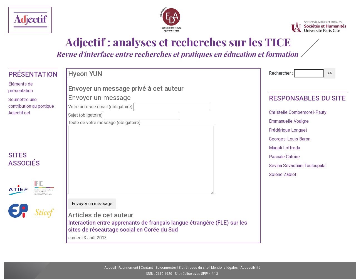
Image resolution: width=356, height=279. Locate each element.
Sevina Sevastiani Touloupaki (297, 165)
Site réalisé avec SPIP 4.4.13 (196, 274)
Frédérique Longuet (288, 130)
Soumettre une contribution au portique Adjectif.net (31, 106)
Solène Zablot (282, 174)
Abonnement (128, 268)
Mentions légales (224, 268)
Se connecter (165, 268)
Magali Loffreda (284, 147)
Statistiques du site (194, 268)
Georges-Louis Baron (289, 139)
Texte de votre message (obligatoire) (104, 122)
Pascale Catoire (284, 156)
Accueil (110, 268)
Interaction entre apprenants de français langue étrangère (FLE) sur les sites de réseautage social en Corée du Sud (157, 226)
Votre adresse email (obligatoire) (100, 106)
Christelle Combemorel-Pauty (298, 112)
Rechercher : (281, 73)
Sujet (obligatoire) (85, 115)
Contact (147, 268)
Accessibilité (250, 268)
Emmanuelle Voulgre (289, 121)
